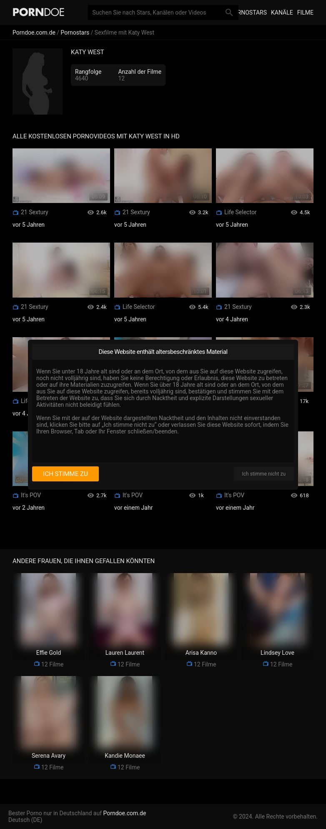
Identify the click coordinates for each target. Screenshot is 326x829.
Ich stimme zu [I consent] (65, 474)
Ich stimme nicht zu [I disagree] (264, 474)
